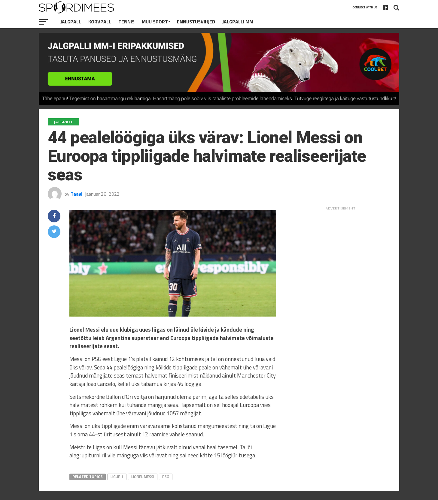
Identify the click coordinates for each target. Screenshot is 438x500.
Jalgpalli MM (237, 21)
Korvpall (99, 21)
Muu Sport (155, 21)
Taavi (76, 193)
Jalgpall (70, 21)
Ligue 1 (117, 477)
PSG (165, 477)
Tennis (126, 21)
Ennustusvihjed (196, 21)
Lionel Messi (142, 477)
